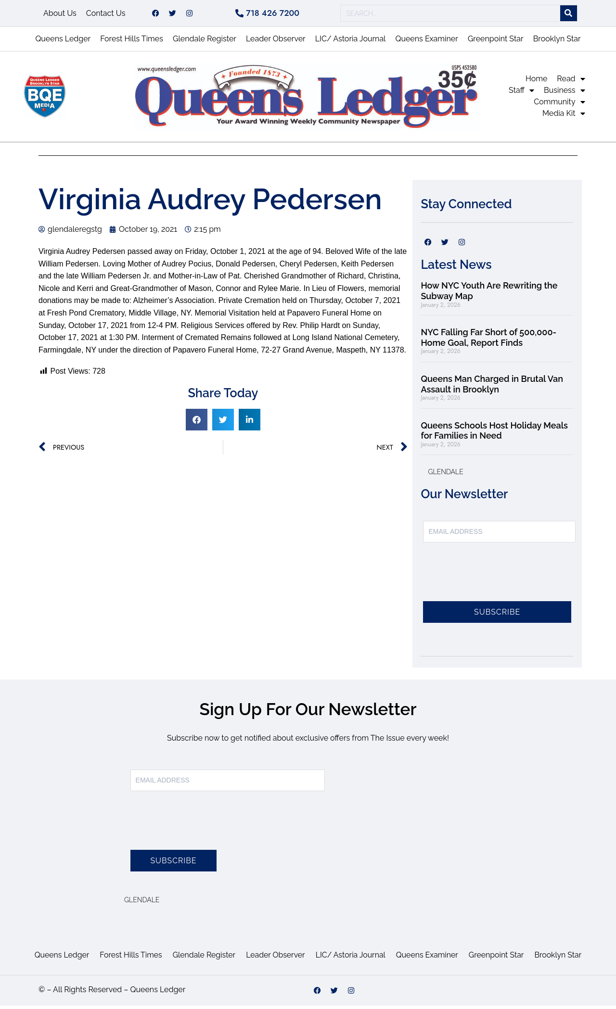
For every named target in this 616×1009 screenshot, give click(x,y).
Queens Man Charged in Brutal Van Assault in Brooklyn (492, 387)
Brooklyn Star (557, 42)
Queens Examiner (426, 42)
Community (559, 105)
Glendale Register (204, 42)
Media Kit (563, 117)
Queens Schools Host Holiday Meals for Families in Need (494, 434)
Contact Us (106, 14)
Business (564, 94)
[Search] (568, 15)
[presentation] (496, 581)
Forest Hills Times (131, 42)
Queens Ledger (62, 42)
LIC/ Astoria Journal (350, 42)
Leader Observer (276, 42)
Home (536, 82)
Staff (521, 94)
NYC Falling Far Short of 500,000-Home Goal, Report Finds (488, 340)
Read (571, 82)
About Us (60, 14)
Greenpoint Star (496, 42)
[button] (196, 423)
